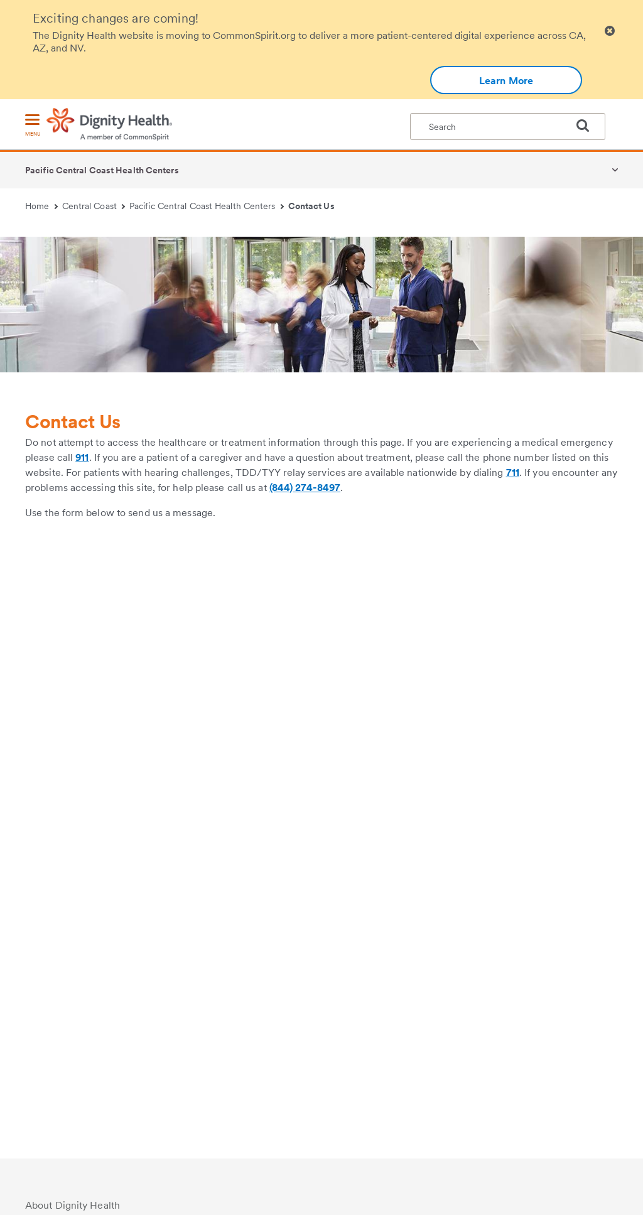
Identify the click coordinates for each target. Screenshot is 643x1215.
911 (82, 457)
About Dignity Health (72, 1205)
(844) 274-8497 (304, 488)
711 (512, 472)
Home (41, 206)
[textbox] (507, 126)
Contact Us (311, 206)
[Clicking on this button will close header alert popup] (610, 31)
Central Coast (94, 206)
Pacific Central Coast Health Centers (102, 170)
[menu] (32, 126)
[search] (587, 126)
